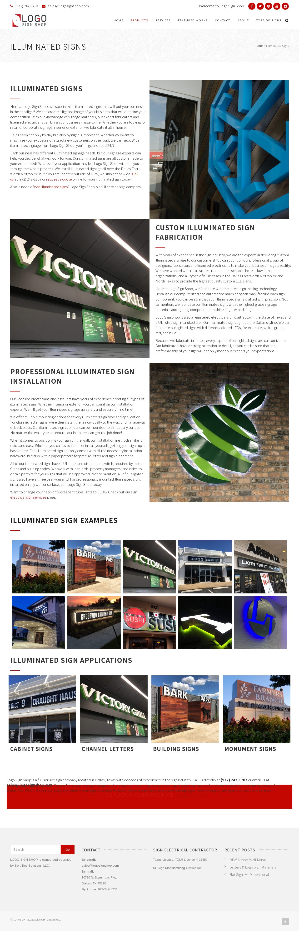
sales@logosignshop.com (68, 5)
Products (139, 20)
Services (163, 20)
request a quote (59, 179)
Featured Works (193, 20)
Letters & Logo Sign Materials (252, 866)
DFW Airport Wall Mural (247, 859)
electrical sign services (28, 497)
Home (118, 20)
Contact (222, 20)
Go (67, 849)
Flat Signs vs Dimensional (249, 874)
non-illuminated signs (51, 186)
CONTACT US (192, 796)
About (243, 20)
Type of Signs (269, 20)
